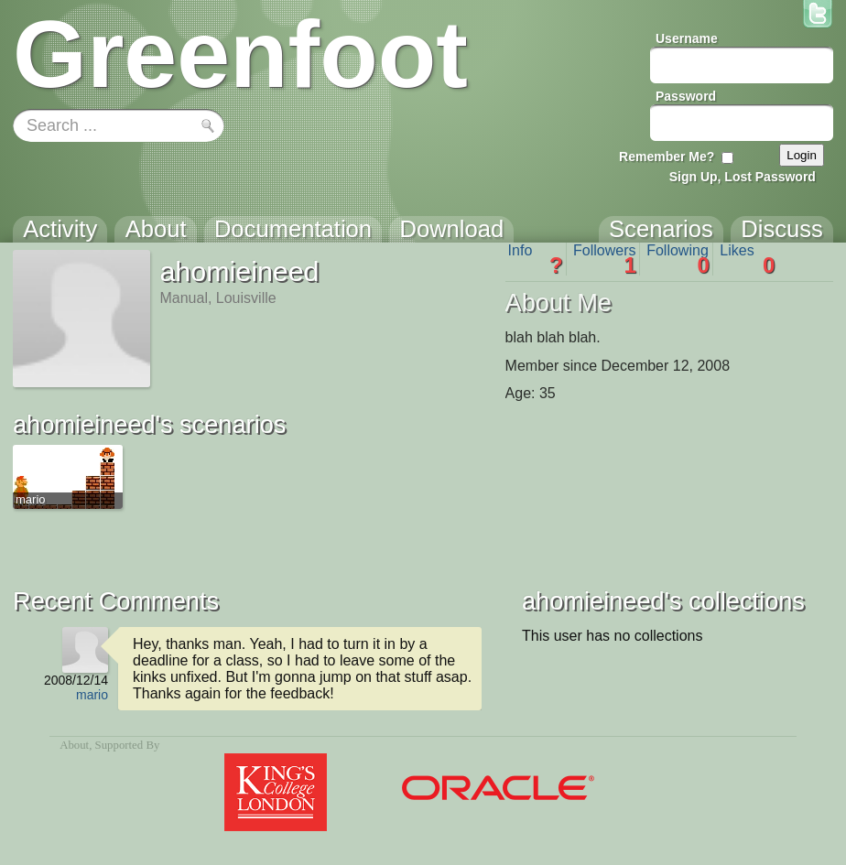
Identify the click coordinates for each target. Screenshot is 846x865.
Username (687, 38)
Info (535, 259)
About (74, 745)
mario (92, 694)
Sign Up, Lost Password (742, 176)
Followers (604, 259)
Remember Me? (666, 156)
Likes (747, 259)
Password (686, 96)
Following (678, 259)
